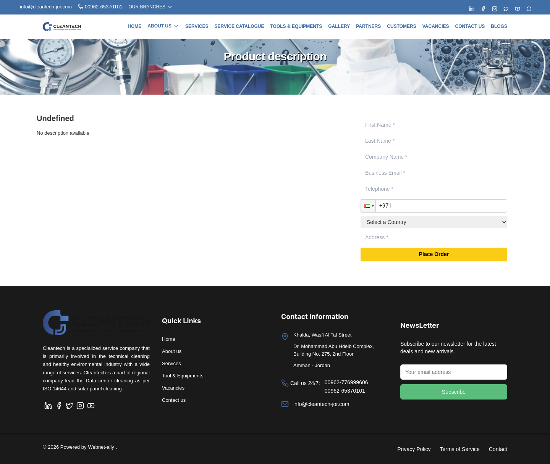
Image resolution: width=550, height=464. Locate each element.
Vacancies (435, 26)
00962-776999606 (346, 382)
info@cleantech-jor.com (321, 404)
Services (196, 26)
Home (134, 26)
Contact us (470, 26)
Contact (498, 449)
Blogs (499, 26)
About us (163, 26)
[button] (368, 206)
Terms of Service (460, 449)
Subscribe (454, 392)
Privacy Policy (413, 449)
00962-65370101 (100, 7)
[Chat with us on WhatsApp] (529, 8)
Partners (368, 26)
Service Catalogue (239, 26)
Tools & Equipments (296, 26)
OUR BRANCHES (150, 7)
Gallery (339, 26)
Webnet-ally (101, 447)
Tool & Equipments (182, 376)
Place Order (434, 254)
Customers (401, 26)
